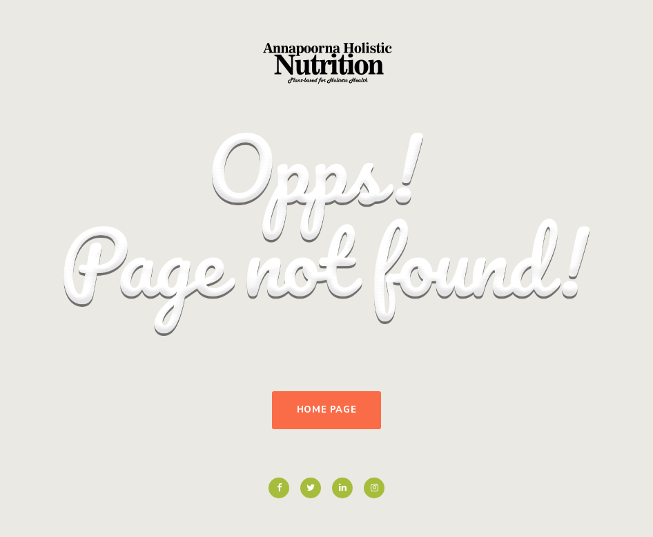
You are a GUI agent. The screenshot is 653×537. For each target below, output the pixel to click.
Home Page (327, 410)
